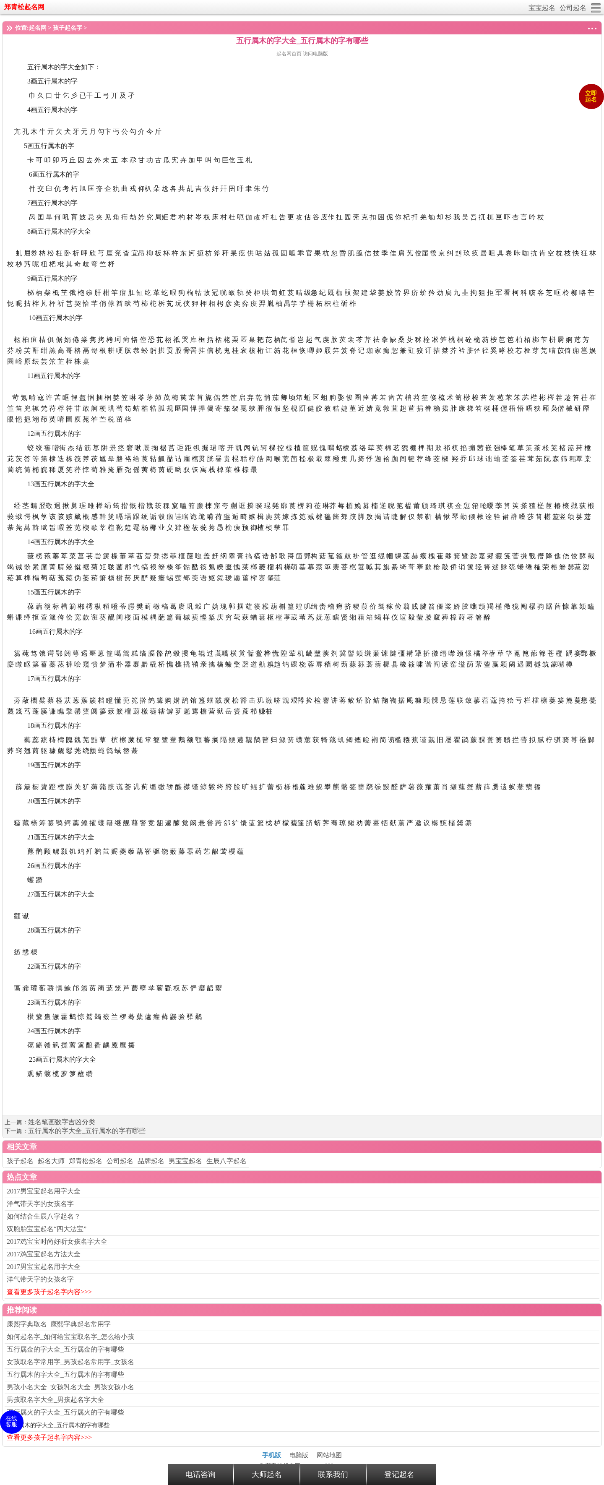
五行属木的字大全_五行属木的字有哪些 (65, 1374)
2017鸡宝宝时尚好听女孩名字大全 (57, 1241)
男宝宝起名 (185, 1161)
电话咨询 (200, 1474)
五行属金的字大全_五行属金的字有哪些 (65, 1349)
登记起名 (399, 1474)
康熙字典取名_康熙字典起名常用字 (59, 1324)
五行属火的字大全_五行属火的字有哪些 (65, 1412)
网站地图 (329, 1455)
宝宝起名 (541, 7)
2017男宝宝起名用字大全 (44, 1191)
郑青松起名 (85, 1161)
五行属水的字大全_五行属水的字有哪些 (87, 1130)
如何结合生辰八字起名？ (44, 1216)
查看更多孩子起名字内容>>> (49, 1291)
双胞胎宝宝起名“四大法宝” (46, 1228)
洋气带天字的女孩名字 (40, 1203)
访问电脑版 (315, 54)
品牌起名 (151, 1161)
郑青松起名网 (24, 6)
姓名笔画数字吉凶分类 (61, 1121)
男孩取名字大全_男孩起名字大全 (55, 1399)
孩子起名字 (67, 28)
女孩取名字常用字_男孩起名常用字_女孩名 (70, 1361)
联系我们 (333, 1474)
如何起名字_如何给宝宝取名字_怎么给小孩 (70, 1336)
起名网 (38, 28)
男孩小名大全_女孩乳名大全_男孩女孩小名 (70, 1387)
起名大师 (51, 1161)
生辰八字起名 (226, 1161)
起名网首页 (289, 54)
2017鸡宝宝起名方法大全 (44, 1254)
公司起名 (573, 7)
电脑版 (298, 1455)
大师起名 (267, 1474)
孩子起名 (20, 1161)
